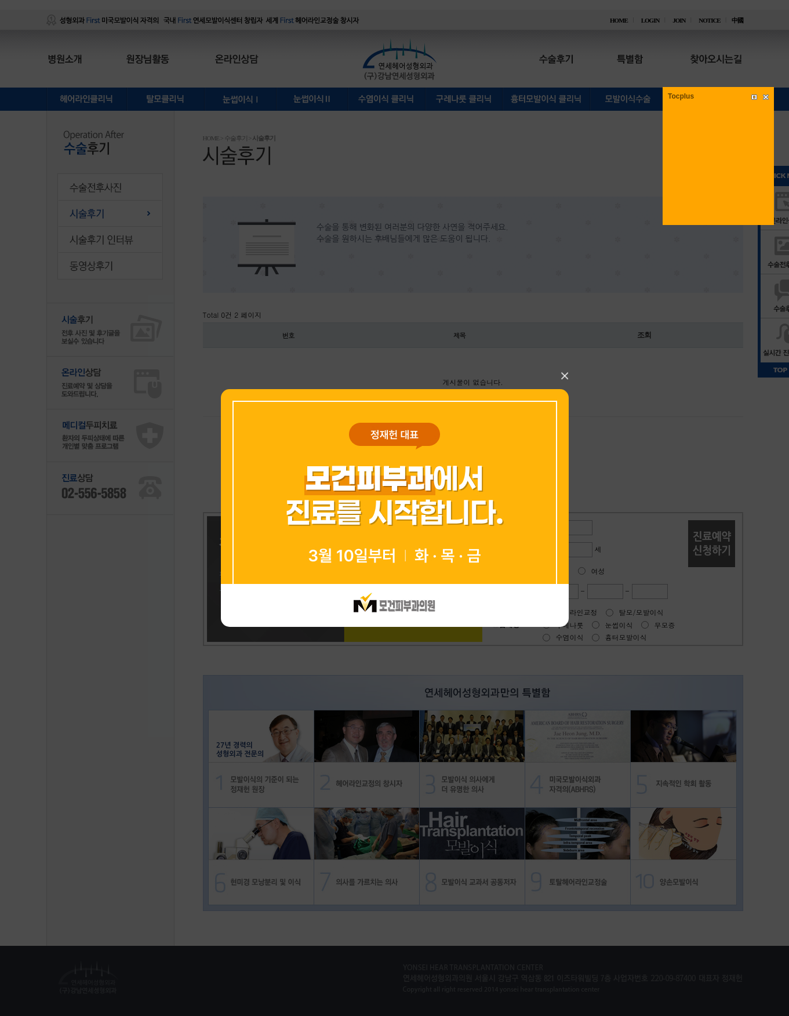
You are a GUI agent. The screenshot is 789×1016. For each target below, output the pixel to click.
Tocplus (681, 96)
